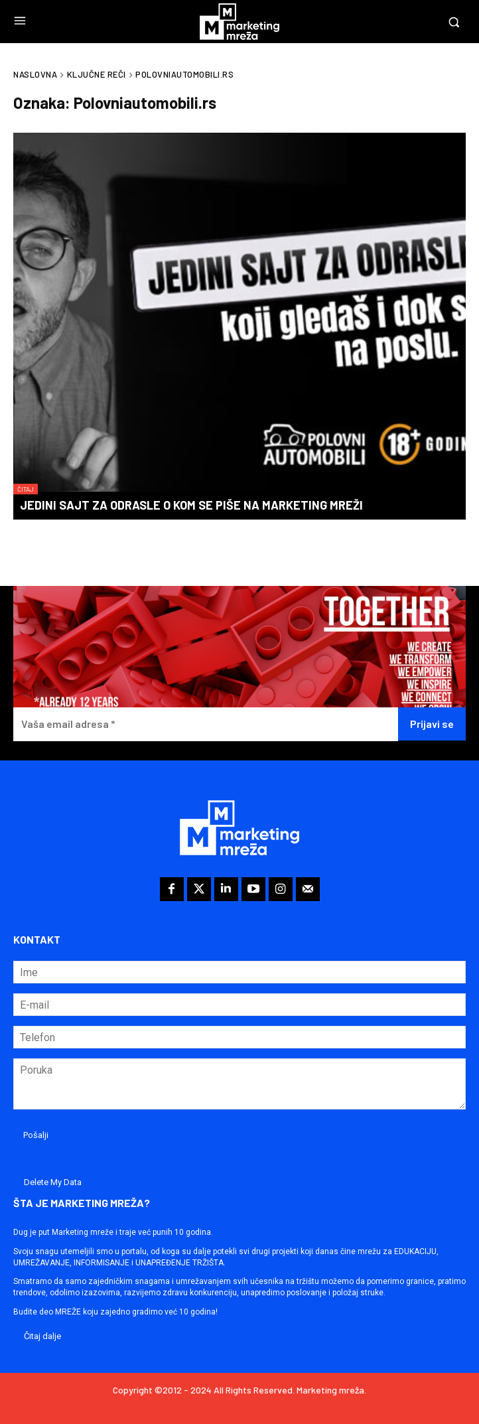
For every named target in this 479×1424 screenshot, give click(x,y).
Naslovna (35, 74)
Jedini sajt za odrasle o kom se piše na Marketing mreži (191, 505)
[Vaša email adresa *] (205, 724)
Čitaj (25, 489)
